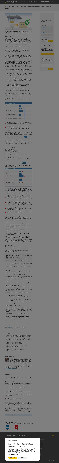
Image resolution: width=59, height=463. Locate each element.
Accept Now (12, 457)
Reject (22, 457)
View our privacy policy (13, 454)
